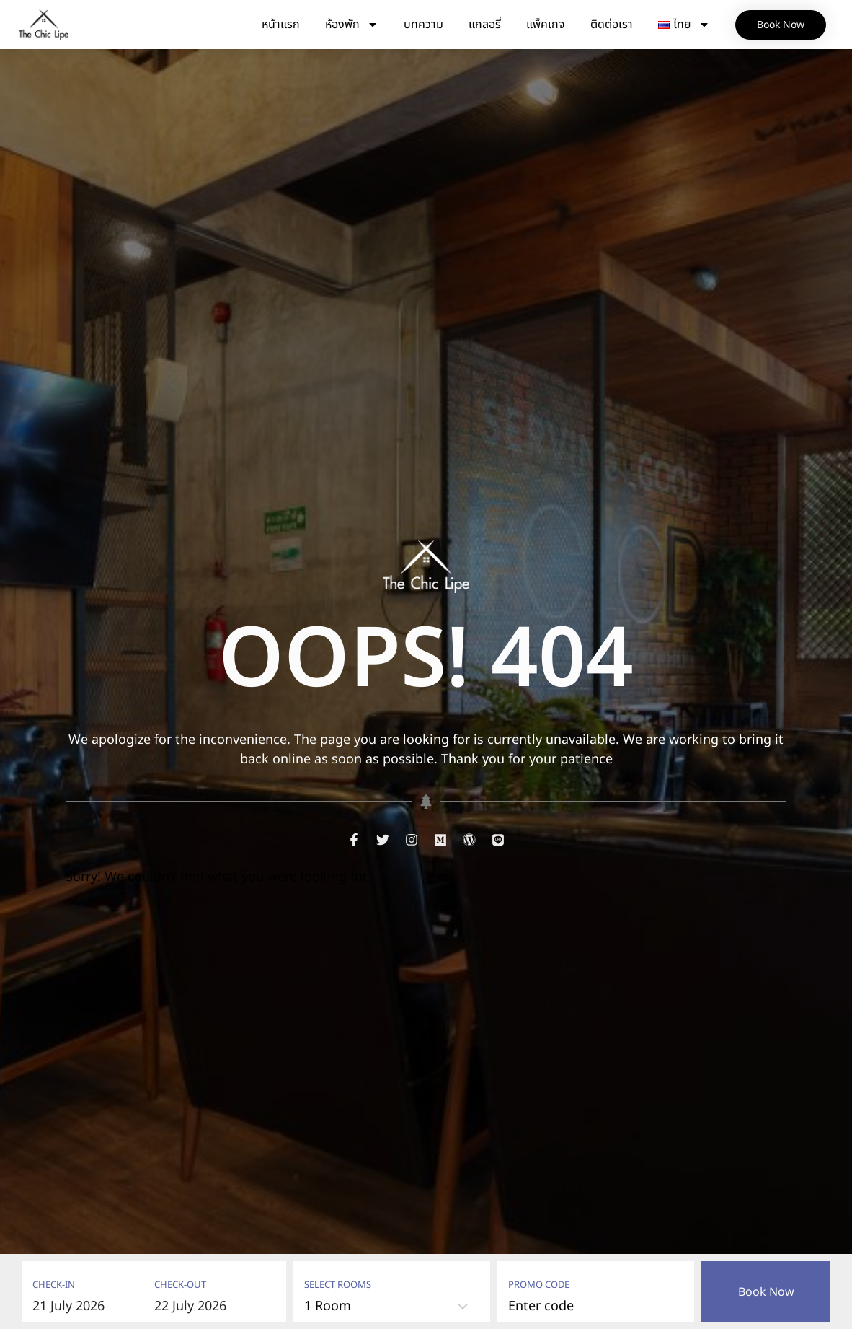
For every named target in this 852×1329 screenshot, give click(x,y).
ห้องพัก (351, 25)
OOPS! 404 (426, 661)
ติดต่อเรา (611, 24)
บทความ (423, 24)
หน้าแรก (281, 24)
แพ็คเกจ (545, 24)
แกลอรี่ (485, 24)
